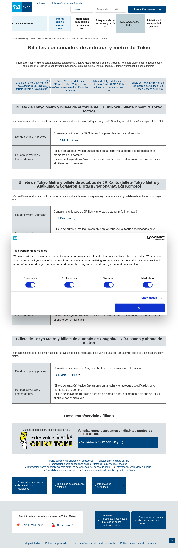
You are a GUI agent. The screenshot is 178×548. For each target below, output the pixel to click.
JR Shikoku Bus (66, 140)
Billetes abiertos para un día (114, 460)
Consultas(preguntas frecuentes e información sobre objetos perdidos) (114, 520)
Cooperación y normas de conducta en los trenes (150, 520)
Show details (149, 297)
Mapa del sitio (32, 543)
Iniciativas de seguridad (104, 485)
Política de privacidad (56, 543)
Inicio (14, 38)
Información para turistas (146, 9)
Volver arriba (172, 540)
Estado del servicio (22, 23)
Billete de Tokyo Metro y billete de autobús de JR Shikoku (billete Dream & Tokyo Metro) (32, 85)
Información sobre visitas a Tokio (133, 467)
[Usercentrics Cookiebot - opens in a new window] (149, 238)
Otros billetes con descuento (61, 470)
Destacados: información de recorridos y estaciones (30, 485)
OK (140, 308)
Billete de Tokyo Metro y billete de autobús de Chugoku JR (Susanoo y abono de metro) (148, 85)
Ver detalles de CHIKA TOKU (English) (102, 442)
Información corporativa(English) (67, 3)
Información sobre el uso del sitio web (94, 543)
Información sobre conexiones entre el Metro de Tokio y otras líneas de (89, 463)
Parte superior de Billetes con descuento (71, 460)
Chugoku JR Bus (66, 375)
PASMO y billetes (27, 38)
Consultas (43, 3)
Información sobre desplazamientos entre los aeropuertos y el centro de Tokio (68, 467)
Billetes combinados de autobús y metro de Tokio (108, 470)
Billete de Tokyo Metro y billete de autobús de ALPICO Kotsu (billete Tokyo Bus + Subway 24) (109, 86)
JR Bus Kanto (64, 218)
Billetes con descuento (48, 38)
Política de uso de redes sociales (138, 543)
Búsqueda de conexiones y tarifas (71, 485)
